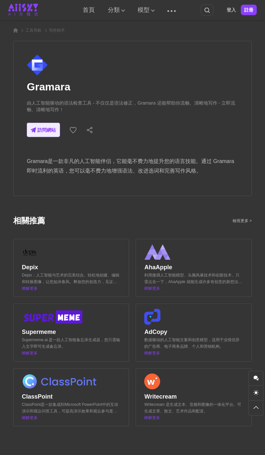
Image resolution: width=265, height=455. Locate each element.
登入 (231, 10)
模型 (144, 10)
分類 (114, 10)
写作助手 (57, 30)
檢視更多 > (242, 220)
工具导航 (33, 30)
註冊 (248, 10)
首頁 (89, 10)
